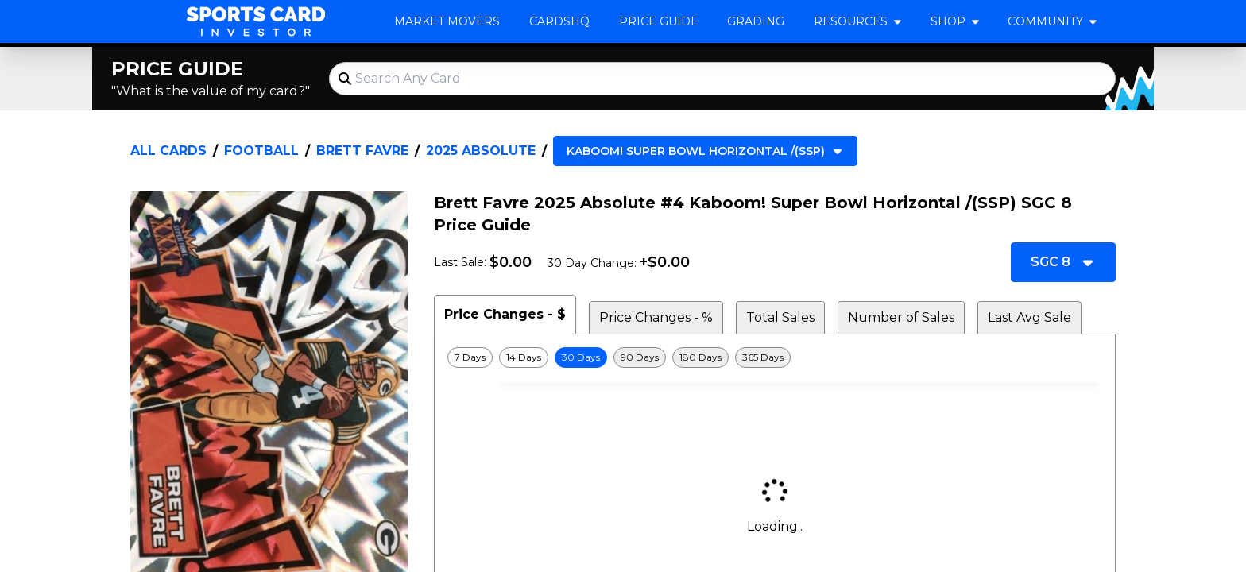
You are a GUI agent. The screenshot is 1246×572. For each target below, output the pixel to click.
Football (261, 150)
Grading (755, 21)
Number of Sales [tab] (901, 317)
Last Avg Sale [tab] (1029, 317)
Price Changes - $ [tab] (505, 314)
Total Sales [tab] (780, 317)
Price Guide (658, 21)
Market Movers (447, 21)
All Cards (168, 150)
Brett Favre (362, 150)
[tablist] (775, 314)
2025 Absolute (481, 150)
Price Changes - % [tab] (656, 317)
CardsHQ (559, 21)
